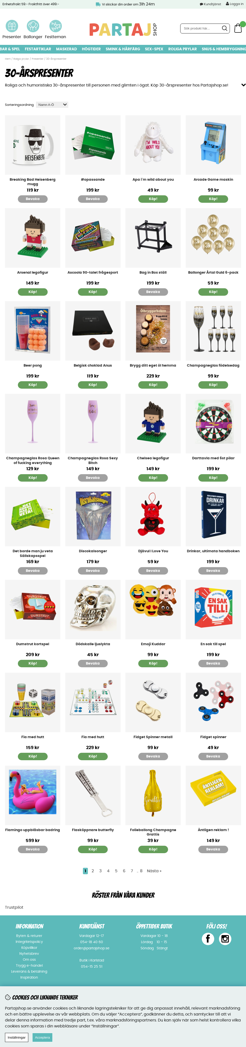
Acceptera (42, 1037)
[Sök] (205, 28)
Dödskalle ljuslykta (93, 644)
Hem (8, 59)
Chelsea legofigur (153, 458)
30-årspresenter (56, 59)
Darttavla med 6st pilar (213, 458)
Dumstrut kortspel (32, 644)
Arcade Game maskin (213, 179)
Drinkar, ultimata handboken (213, 551)
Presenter (37, 59)
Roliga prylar (182, 49)
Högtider (91, 49)
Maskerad (66, 49)
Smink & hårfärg (123, 49)
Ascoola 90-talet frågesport (93, 272)
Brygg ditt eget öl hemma (153, 365)
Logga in (235, 4)
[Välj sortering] (52, 105)
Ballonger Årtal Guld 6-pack (213, 272)
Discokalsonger (93, 551)
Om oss (29, 959)
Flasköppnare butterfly (93, 830)
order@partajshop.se (91, 948)
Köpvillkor (29, 948)
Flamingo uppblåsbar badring (32, 830)
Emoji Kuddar (153, 644)
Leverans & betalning (29, 971)
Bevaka (33, 199)
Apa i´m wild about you (153, 179)
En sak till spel (213, 644)
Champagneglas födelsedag (213, 365)
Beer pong (33, 365)
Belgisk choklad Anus (93, 365)
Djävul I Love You (153, 551)
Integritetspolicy (29, 942)
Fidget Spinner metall (153, 737)
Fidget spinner (213, 737)
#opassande (93, 179)
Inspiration (29, 977)
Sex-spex (154, 49)
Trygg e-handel (29, 965)
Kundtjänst (212, 4)
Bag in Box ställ (153, 272)
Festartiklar (38, 49)
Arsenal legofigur (32, 272)
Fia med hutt (32, 737)
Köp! (213, 292)
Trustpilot (14, 907)
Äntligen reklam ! (213, 830)
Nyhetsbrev (29, 954)
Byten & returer (29, 936)
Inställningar (17, 1037)
